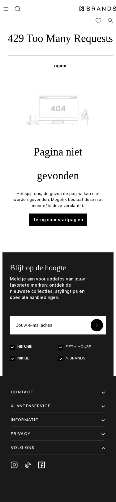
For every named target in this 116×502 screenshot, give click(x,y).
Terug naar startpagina (58, 219)
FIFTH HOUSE (78, 346)
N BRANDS (75, 357)
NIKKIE (23, 357)
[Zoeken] (18, 8)
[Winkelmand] (60, 49)
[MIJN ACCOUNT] (110, 20)
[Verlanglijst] (98, 20)
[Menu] (6, 8)
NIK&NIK (24, 346)
